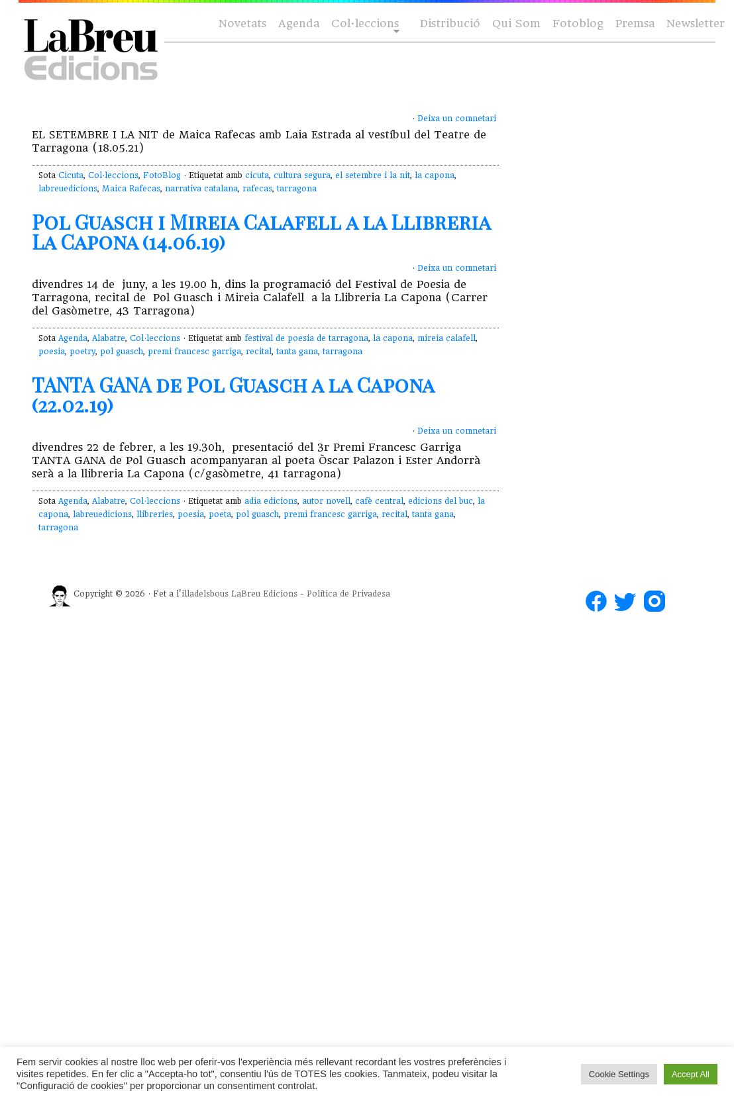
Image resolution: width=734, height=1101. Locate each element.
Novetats (242, 23)
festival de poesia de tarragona (306, 338)
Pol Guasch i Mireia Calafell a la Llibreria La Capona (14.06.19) (261, 232)
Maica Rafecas (131, 188)
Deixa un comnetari (456, 118)
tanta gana (297, 351)
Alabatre (108, 338)
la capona (434, 175)
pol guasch (121, 351)
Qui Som (516, 23)
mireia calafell (446, 338)
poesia (51, 351)
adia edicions (270, 501)
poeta (220, 514)
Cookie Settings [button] (619, 1074)
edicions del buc (440, 501)
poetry (82, 351)
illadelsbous (205, 593)
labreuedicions (67, 188)
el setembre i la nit (372, 175)
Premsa (635, 23)
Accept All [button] (690, 1074)
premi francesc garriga (194, 351)
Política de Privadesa (348, 593)
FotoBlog (162, 175)
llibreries (154, 514)
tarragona (297, 188)
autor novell (326, 501)
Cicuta (70, 175)
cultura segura (302, 175)
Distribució (450, 23)
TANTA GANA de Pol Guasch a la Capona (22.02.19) (233, 394)
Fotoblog (577, 23)
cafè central (379, 501)
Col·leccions (364, 24)
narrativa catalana (201, 188)
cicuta (257, 175)
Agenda (298, 23)
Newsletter (695, 23)
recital (259, 351)
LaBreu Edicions (264, 593)
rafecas (257, 188)
